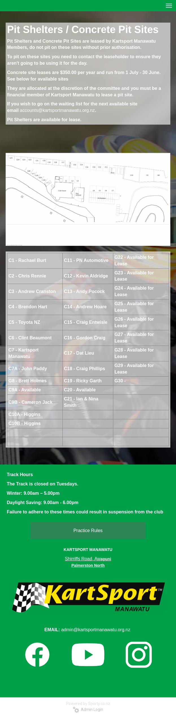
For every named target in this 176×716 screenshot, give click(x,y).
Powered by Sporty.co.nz (88, 703)
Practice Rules (88, 530)
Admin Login (88, 709)
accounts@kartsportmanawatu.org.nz (57, 110)
